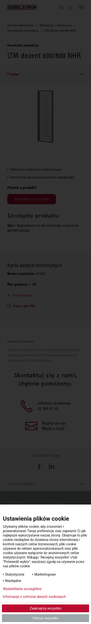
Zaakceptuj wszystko (45, 608)
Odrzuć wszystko (45, 618)
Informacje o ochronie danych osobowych (34, 597)
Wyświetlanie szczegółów (22, 589)
